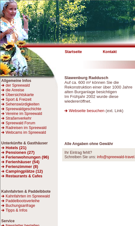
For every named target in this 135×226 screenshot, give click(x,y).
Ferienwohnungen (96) (27, 157)
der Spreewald (18, 85)
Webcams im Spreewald (26, 132)
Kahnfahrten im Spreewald (28, 196)
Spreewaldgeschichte (23, 109)
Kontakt (110, 52)
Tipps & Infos (17, 210)
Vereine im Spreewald (24, 113)
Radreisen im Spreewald (26, 128)
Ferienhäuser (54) (22, 161)
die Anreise (15, 90)
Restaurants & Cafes (24, 176)
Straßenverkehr (19, 118)
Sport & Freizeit (19, 99)
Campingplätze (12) (24, 171)
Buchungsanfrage (20, 205)
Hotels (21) (16, 147)
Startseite (73, 52)
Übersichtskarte (17, 94)
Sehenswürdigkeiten (22, 104)
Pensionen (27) (20, 152)
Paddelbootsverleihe (23, 201)
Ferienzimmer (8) (22, 166)
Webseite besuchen (87, 110)
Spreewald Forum (20, 123)
